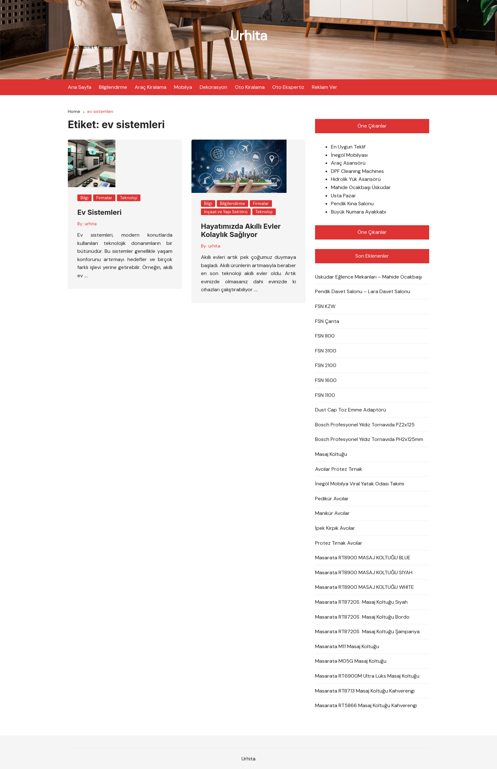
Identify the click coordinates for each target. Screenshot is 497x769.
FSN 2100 (325, 365)
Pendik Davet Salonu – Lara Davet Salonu (362, 291)
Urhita (248, 35)
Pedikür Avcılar (332, 498)
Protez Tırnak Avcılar (338, 543)
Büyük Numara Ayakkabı (358, 211)
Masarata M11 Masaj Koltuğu (347, 646)
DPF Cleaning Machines (357, 171)
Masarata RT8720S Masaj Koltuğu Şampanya (367, 631)
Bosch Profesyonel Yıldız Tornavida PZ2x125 (365, 424)
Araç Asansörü (348, 163)
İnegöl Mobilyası (349, 155)
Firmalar (104, 197)
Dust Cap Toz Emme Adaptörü (350, 409)
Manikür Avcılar (332, 513)
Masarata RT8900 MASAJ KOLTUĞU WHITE (364, 587)
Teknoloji (128, 197)
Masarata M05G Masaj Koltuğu (350, 661)
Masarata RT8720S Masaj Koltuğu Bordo (362, 617)
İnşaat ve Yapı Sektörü (226, 211)
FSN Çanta (327, 321)
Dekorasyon (213, 87)
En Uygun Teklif (348, 146)
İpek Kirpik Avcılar (335, 528)
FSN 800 (325, 335)
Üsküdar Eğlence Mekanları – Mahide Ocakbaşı (368, 276)
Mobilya (183, 87)
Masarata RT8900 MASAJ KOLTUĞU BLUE (362, 557)
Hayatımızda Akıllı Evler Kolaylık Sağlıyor (241, 230)
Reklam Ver (324, 87)
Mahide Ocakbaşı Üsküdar (361, 187)
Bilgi (84, 197)
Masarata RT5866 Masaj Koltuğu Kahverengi (366, 705)
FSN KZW (325, 306)
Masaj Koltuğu (331, 454)
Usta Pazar (343, 195)
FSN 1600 (326, 380)
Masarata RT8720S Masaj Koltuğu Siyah (361, 602)
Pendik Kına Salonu (352, 203)
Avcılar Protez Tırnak (338, 469)
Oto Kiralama (250, 87)
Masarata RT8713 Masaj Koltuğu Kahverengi (365, 690)
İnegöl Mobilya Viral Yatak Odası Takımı (359, 483)
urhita (91, 224)
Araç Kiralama (150, 87)
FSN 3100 (325, 350)
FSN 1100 (325, 395)
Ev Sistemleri (99, 212)
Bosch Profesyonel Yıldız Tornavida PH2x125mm (369, 439)
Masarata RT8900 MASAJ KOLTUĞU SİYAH (363, 572)
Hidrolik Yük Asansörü (356, 179)
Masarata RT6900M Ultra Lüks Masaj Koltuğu (367, 676)
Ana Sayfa (79, 87)
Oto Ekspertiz (288, 87)
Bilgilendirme (113, 87)
